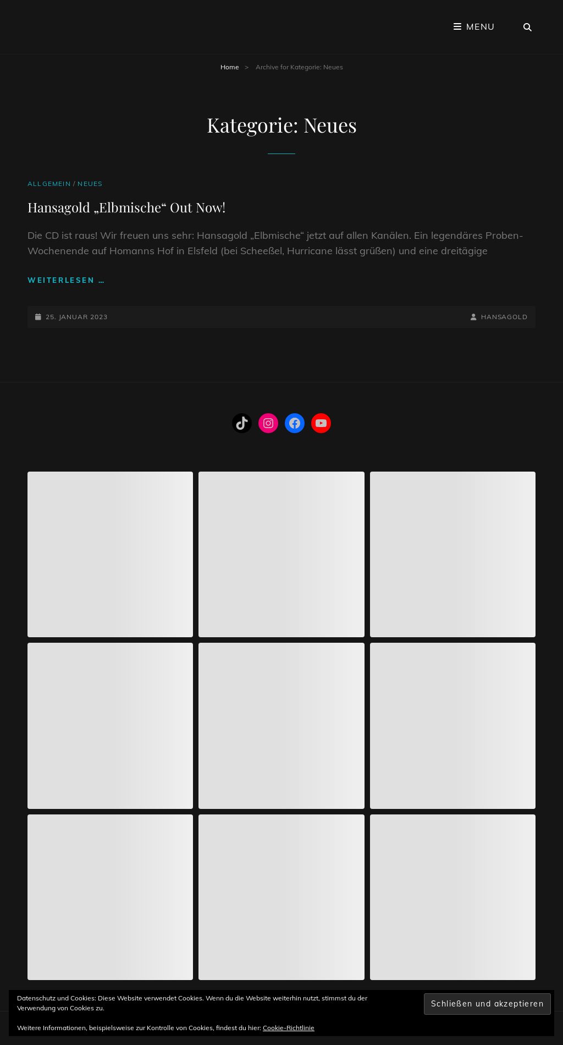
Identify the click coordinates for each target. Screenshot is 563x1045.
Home (229, 67)
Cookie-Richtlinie (288, 1028)
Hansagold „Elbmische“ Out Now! (126, 207)
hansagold (504, 317)
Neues (90, 183)
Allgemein (49, 183)
